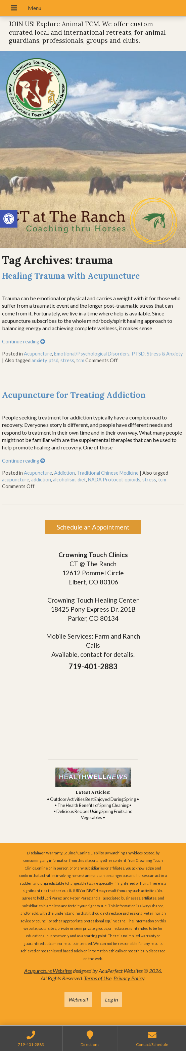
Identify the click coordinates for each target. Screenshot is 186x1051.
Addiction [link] (64, 473)
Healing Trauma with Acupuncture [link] (71, 276)
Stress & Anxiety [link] (165, 354)
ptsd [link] (53, 360)
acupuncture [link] (15, 479)
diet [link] (82, 479)
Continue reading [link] (23, 341)
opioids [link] (132, 479)
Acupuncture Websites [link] (48, 971)
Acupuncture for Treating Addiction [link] (74, 395)
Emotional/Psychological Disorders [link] (92, 354)
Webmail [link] (78, 999)
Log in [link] (111, 999)
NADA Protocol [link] (105, 479)
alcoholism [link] (64, 479)
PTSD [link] (138, 354)
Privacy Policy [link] (128, 978)
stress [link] (67, 360)
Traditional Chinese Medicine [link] (108, 473)
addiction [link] (41, 479)
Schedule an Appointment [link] (93, 527)
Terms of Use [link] (97, 978)
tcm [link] (80, 360)
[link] (8, 219)
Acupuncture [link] (38, 354)
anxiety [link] (39, 360)
